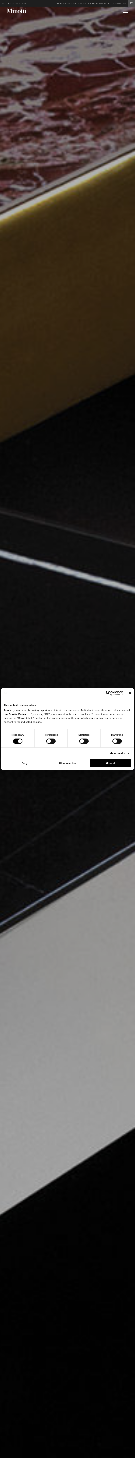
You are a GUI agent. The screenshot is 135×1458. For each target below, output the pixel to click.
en (3, 3)
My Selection (124, 3)
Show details (117, 753)
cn (18, 3)
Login (56, 3)
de (9, 3)
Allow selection (67, 763)
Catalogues (92, 3)
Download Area (78, 3)
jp (22, 3)
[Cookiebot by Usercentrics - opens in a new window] (108, 692)
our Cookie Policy (15, 714)
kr (25, 3)
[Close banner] (130, 693)
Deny (25, 763)
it (6, 3)
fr (13, 3)
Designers (64, 3)
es (16, 3)
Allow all (110, 763)
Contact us (105, 3)
